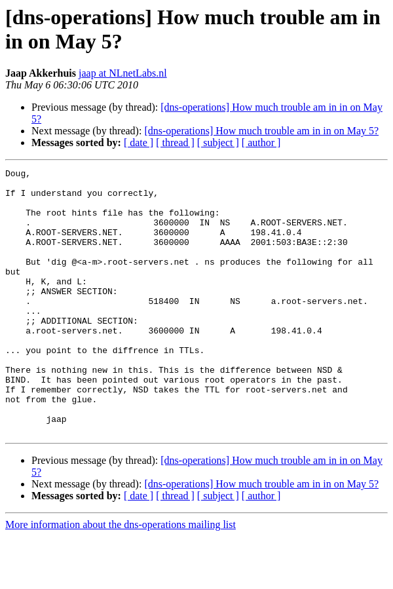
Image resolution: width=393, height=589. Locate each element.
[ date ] (138, 142)
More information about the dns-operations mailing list (120, 577)
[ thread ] (175, 142)
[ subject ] (218, 142)
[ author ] (261, 142)
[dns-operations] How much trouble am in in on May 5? (261, 130)
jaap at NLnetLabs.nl (123, 73)
